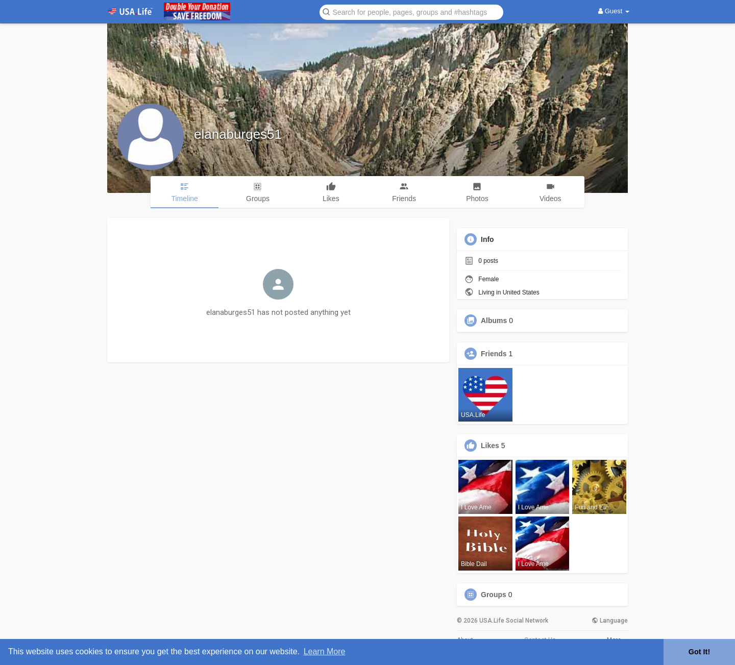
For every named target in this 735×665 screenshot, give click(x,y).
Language (610, 621)
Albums (494, 320)
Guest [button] (613, 11)
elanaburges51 (238, 134)
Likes (490, 445)
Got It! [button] (699, 652)
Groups (493, 594)
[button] (411, 11)
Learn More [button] (325, 651)
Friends (494, 354)
